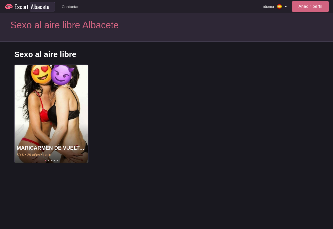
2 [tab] (48, 160)
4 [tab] (54, 160)
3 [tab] (51, 160)
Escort (22, 6)
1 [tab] (45, 160)
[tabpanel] (51, 114)
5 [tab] (57, 160)
